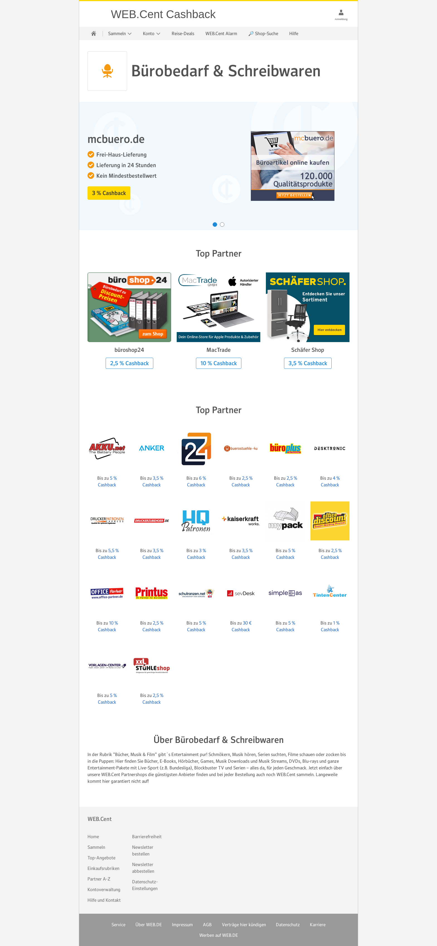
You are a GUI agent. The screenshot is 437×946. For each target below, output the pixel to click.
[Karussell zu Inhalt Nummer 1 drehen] (215, 224)
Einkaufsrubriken (103, 868)
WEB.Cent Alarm (221, 33)
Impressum (182, 924)
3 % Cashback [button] (109, 193)
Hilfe (293, 33)
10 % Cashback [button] (218, 363)
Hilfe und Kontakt (104, 900)
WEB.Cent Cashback (95, 14)
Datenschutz (288, 924)
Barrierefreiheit (147, 836)
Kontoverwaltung (104, 889)
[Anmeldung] (341, 12)
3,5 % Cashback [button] (307, 363)
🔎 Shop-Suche (263, 33)
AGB (207, 924)
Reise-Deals (183, 33)
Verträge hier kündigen (244, 924)
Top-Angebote (101, 857)
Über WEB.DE (148, 924)
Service (118, 924)
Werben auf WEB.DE (218, 935)
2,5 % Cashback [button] (129, 363)
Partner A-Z (99, 879)
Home (93, 836)
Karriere (318, 924)
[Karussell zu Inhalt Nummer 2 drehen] (222, 224)
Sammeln (96, 847)
